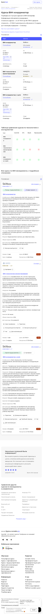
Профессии (29, 567)
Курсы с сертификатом (9, 561)
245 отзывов (26, 45)
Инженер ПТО (26, 492)
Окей (33, 610)
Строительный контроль (8, 497)
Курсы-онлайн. (13, 531)
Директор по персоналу (29, 507)
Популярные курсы (7, 559)
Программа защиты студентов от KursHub (15, 32)
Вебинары (28, 569)
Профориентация (31, 561)
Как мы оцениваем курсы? (10, 29)
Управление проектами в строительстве (8, 493)
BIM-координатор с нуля (7, 159)
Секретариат (26, 510)
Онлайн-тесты (30, 559)
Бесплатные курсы (7, 567)
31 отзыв (25, 74)
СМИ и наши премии (32, 586)
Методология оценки (32, 582)
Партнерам (5, 586)
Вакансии (4, 584)
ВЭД (2, 507)
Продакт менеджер (7, 512)
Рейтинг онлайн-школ (32, 588)
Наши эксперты (6, 590)
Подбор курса (6, 592)
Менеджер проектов (28, 512)
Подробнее (7, 45)
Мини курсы (5, 569)
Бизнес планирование (28, 497)
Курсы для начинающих (9, 565)
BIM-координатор (7, 138)
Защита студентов (7, 588)
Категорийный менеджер (8, 500)
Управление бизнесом (7, 515)
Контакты (28, 584)
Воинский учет (5, 504)
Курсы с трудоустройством (10, 563)
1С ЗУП (3, 510)
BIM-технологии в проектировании (7, 148)
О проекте (28, 579)
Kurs (4, 2)
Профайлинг (25, 504)
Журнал (4, 582)
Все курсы (37, 2)
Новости (4, 579)
